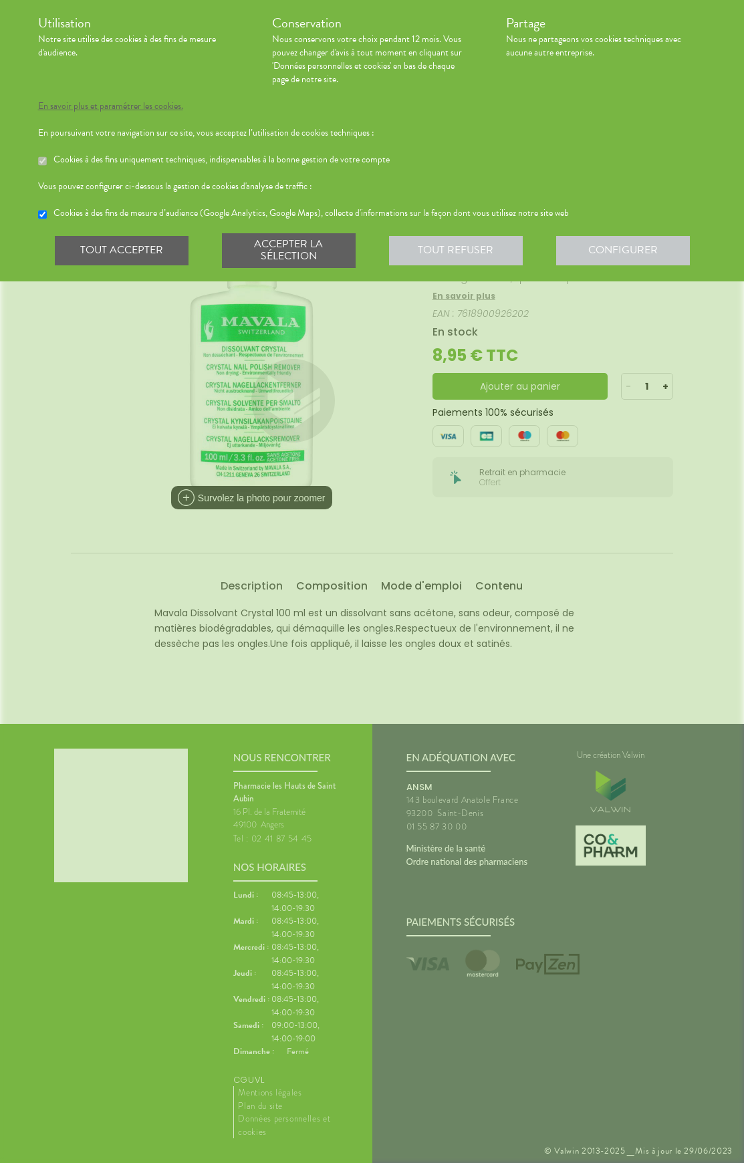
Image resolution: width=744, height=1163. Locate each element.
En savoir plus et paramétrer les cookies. (110, 106)
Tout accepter (121, 250)
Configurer (623, 250)
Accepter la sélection (288, 250)
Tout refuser (455, 250)
